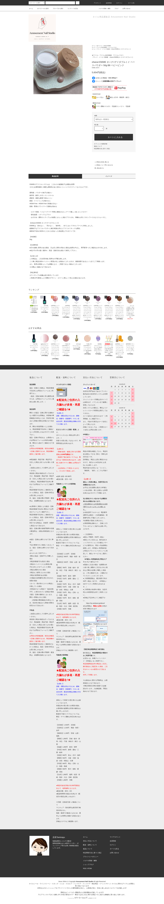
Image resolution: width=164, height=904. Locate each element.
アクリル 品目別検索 (102, 47)
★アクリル (99, 45)
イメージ (108, 176)
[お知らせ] (106, 78)
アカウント (96, 3)
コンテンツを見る (71, 8)
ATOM (89, 868)
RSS (84, 868)
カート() (130, 3)
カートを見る (114, 849)
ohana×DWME (107, 45)
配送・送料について (90, 845)
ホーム (31, 8)
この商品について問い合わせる (102, 165)
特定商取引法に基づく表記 (102, 148)
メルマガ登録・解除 (103, 8)
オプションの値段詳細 (100, 144)
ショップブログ (88, 864)
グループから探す (56, 8)
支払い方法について (90, 841)
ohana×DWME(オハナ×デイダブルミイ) (121, 49)
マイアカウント (115, 837)
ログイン (118, 3)
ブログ (115, 8)
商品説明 (55, 176)
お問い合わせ (125, 8)
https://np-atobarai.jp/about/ (95, 603)
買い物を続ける (98, 168)
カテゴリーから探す (41, 8)
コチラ (63, 650)
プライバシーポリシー (90, 857)
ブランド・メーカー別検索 (103, 49)
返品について (98, 146)
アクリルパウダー (112, 47)
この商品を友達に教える (100, 162)
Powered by (82, 898)
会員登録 (107, 3)
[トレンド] (108, 81)
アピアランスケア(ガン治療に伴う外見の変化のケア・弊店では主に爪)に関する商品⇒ (67, 894)
